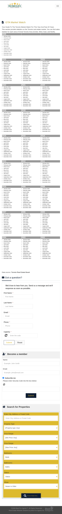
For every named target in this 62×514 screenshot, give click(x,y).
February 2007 (7, 216)
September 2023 (46, 75)
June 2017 (45, 121)
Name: (5, 360)
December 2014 (46, 156)
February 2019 (7, 114)
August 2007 (7, 226)
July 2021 (25, 97)
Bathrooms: (8, 463)
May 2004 (6, 246)
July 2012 (25, 173)
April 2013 (6, 168)
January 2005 (45, 214)
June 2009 (25, 197)
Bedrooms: (8, 453)
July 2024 (25, 71)
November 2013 (8, 180)
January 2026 (7, 36)
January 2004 (7, 239)
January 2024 (26, 61)
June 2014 (45, 146)
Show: (6, 482)
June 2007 (6, 222)
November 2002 (46, 256)
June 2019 (6, 121)
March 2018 (26, 115)
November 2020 (46, 104)
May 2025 (6, 68)
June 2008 (45, 197)
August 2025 (7, 73)
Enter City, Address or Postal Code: (17, 414)
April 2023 (44, 66)
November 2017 (46, 129)
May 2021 (25, 93)
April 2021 (25, 92)
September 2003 (27, 253)
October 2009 (26, 204)
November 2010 (8, 205)
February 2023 (46, 63)
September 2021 (27, 100)
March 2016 (7, 141)
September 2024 (27, 75)
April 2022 (6, 92)
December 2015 (27, 156)
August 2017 (45, 124)
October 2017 (45, 128)
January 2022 (7, 87)
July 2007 (6, 224)
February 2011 (46, 165)
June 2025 (6, 70)
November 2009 (27, 205)
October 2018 (26, 128)
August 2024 (26, 73)
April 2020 (44, 92)
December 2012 (27, 182)
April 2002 (44, 244)
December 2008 (46, 207)
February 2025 (7, 63)
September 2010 (8, 202)
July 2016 (6, 148)
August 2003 (26, 251)
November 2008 (46, 205)
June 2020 (45, 95)
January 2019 (7, 112)
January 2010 (7, 188)
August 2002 (45, 251)
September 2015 (27, 151)
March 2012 (26, 166)
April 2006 (25, 219)
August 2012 (26, 175)
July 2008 (44, 199)
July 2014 (44, 148)
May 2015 (25, 144)
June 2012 (25, 172)
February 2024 (26, 63)
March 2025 (7, 65)
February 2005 (46, 216)
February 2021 (26, 88)
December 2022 (8, 105)
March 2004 (7, 243)
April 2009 (25, 194)
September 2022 (8, 100)
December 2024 (27, 80)
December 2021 (27, 105)
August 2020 (45, 99)
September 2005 (46, 227)
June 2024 (25, 70)
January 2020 (45, 87)
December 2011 (46, 182)
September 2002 (46, 253)
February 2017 (46, 114)
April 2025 (6, 66)
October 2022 (7, 102)
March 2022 (7, 90)
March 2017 (45, 115)
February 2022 (7, 88)
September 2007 (8, 227)
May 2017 (44, 119)
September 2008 (46, 202)
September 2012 (27, 177)
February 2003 (26, 241)
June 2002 (45, 248)
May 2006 (25, 221)
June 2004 (6, 248)
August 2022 (7, 99)
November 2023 (46, 78)
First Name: (8, 293)
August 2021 (26, 99)
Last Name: (8, 303)
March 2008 (45, 192)
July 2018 (25, 122)
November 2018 (27, 129)
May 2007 (6, 221)
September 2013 (8, 177)
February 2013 (7, 165)
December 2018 (27, 131)
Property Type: (9, 424)
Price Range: (9, 434)
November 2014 (46, 155)
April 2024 (25, 66)
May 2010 (6, 195)
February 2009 (26, 190)
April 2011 (44, 168)
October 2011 (45, 178)
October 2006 (26, 229)
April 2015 (25, 143)
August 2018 (26, 124)
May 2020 (44, 93)
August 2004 (7, 251)
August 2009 (26, 200)
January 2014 (45, 137)
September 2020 (46, 100)
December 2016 (8, 156)
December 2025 (8, 80)
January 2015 (26, 137)
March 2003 (26, 243)
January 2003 (26, 239)
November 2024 (27, 78)
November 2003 (27, 256)
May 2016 (6, 144)
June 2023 (45, 70)
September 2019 (8, 126)
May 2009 (25, 195)
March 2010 (7, 192)
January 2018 (26, 112)
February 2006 (26, 216)
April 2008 (44, 194)
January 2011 (45, 163)
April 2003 (25, 244)
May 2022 (6, 93)
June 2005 (45, 222)
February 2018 (26, 114)
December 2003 (27, 258)
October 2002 (45, 255)
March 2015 (26, 141)
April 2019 (6, 117)
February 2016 (7, 139)
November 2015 (27, 155)
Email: (6, 312)
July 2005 (44, 224)
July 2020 (44, 97)
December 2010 (8, 207)
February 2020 (46, 88)
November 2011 (46, 180)
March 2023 (45, 65)
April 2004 (6, 244)
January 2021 (26, 87)
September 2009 (27, 202)
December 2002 (46, 258)
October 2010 (7, 204)
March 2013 (7, 166)
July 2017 (44, 122)
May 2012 (25, 170)
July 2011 (44, 173)
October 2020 (45, 102)
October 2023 (45, 77)
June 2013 (6, 172)
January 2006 (26, 214)
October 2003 (26, 255)
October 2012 (26, 178)
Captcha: (7, 332)
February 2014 (46, 139)
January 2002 (45, 239)
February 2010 (7, 190)
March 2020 (45, 90)
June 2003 (25, 248)
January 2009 (26, 188)
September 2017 (46, 126)
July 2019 (6, 122)
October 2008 (45, 204)
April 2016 (6, 143)
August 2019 (7, 124)
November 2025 (8, 78)
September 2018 (27, 126)
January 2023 (45, 61)
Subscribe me (10, 378)
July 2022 (6, 97)
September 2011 (46, 177)
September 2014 (46, 151)
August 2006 (26, 226)
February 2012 (26, 165)
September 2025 (8, 75)
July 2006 (25, 224)
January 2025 (7, 61)
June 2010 (6, 197)
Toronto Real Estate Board (20, 272)
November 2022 (8, 104)
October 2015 (26, 153)
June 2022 (6, 95)
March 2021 (26, 90)
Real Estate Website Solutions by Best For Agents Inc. (27, 510)
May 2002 (44, 246)
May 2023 (44, 68)
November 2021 (27, 104)
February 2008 (46, 190)
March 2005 (45, 217)
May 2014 (44, 144)
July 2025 (6, 71)
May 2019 (6, 119)
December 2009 (27, 207)
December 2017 (46, 131)
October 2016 (7, 153)
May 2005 (44, 221)
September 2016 (8, 151)
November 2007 (8, 231)
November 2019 (8, 129)
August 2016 (7, 150)
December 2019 (8, 131)
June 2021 (25, 95)
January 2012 (26, 163)
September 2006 (27, 227)
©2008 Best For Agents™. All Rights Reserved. (26, 508)
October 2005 (45, 229)
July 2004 (6, 249)
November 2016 (8, 155)
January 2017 (45, 112)
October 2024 (26, 77)
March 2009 (26, 192)
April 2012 (25, 168)
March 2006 (26, 217)
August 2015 (26, 150)
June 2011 (45, 172)
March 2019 (7, 115)
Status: (6, 472)
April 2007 (6, 219)
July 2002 (44, 249)
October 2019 (7, 128)
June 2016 (6, 146)
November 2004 (8, 256)
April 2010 (6, 194)
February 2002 (46, 241)
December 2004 (8, 258)
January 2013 (7, 163)
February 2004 (7, 241)
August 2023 (45, 73)
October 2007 (7, 229)
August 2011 (45, 175)
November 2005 (46, 231)
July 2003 (25, 249)
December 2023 (46, 80)
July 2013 (6, 173)
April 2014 (44, 143)
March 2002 (45, 243)
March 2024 (26, 65)
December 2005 (46, 233)
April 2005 (44, 219)
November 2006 (27, 231)
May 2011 (44, 170)
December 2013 (8, 182)
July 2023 (44, 71)
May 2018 (25, 119)
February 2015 (26, 139)
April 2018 (25, 117)
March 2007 (7, 217)
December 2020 (46, 105)
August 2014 (45, 150)
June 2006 (25, 222)
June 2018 (25, 121)
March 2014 (45, 141)
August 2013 (7, 175)
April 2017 (44, 117)
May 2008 (44, 195)
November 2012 (27, 180)
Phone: (7, 322)
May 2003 (25, 246)
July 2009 (25, 199)
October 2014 (45, 153)
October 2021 (26, 102)
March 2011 (45, 166)
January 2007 (7, 214)
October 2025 (7, 77)
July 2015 (25, 148)
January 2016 (7, 137)
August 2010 (7, 200)
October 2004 (7, 255)
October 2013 (7, 178)
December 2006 (27, 233)
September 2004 (8, 253)
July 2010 (6, 199)
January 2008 (45, 188)
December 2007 (8, 233)
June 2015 (25, 146)
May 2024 (25, 68)
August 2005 (45, 226)
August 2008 (45, 200)
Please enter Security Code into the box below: (20, 381)
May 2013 (6, 170)
